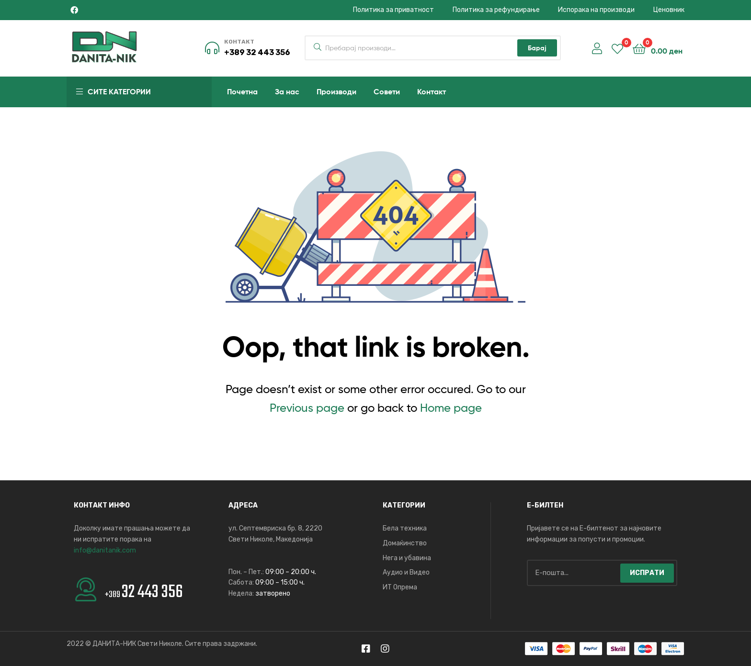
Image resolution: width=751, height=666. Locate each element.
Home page (451, 408)
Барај (537, 48)
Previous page (307, 408)
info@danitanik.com (105, 550)
